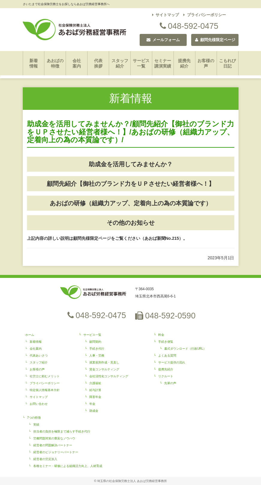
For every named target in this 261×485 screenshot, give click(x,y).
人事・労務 (96, 355)
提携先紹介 (184, 63)
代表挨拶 (98, 63)
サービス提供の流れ (171, 362)
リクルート (165, 376)
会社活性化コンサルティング (108, 376)
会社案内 (77, 63)
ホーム (29, 334)
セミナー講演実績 (162, 63)
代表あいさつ (39, 355)
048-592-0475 (189, 26)
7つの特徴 (34, 417)
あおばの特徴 (55, 63)
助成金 (93, 410)
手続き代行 (96, 348)
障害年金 (95, 397)
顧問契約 (95, 341)
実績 (36, 424)
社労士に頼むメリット (45, 376)
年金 (92, 403)
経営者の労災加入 (45, 459)
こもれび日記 (227, 63)
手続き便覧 (165, 341)
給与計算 (95, 390)
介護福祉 (95, 383)
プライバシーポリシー (204, 15)
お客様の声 (205, 63)
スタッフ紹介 (119, 63)
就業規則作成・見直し (104, 362)
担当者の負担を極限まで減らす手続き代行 (61, 431)
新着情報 (33, 63)
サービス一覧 (141, 63)
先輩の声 (170, 383)
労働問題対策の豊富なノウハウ (54, 438)
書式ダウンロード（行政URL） (185, 348)
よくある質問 (167, 355)
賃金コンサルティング (104, 369)
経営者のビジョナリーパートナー (55, 452)
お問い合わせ (39, 403)
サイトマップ (165, 15)
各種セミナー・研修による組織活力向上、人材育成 (67, 466)
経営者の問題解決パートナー (52, 445)
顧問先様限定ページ (215, 40)
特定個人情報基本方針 (45, 390)
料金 (161, 334)
